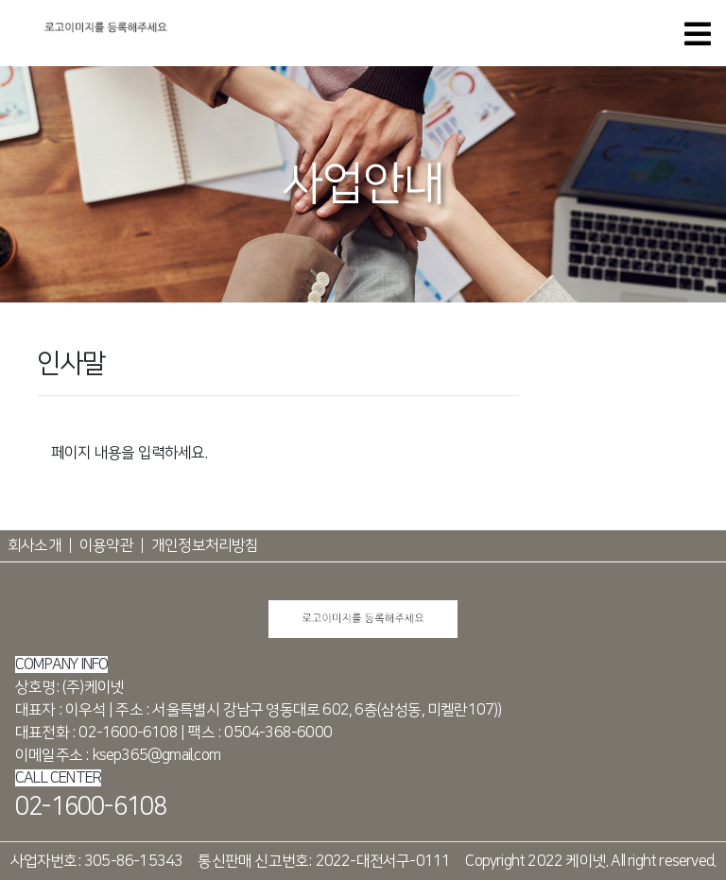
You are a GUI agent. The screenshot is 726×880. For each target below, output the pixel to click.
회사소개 (34, 545)
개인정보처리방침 (205, 545)
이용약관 (106, 545)
